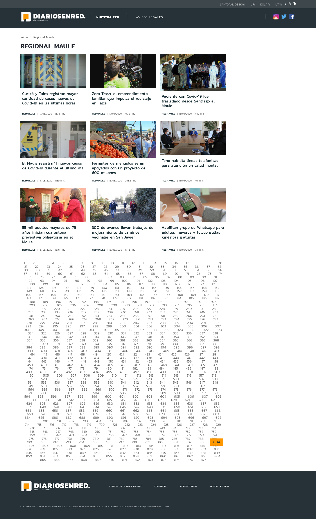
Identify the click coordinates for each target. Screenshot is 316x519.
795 (94, 442)
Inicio (24, 37)
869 (98, 459)
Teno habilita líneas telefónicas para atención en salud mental (190, 163)
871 (124, 459)
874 (163, 459)
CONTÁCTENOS (188, 486)
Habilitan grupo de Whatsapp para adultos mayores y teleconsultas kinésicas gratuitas (193, 232)
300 (123, 326)
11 (123, 263)
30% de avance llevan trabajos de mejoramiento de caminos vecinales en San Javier (122, 232)
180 (128, 298)
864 (217, 456)
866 (57, 459)
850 (29, 456)
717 (64, 424)
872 (137, 459)
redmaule (29, 113)
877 (203, 459)
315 (116, 329)
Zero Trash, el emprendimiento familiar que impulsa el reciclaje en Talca (121, 98)
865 (43, 459)
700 (45, 421)
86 (157, 277)
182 (153, 298)
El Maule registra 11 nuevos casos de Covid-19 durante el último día (53, 165)
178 (103, 298)
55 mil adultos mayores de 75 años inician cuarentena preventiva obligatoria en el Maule (49, 235)
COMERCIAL (161, 486)
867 (70, 459)
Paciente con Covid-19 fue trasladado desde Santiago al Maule (188, 101)
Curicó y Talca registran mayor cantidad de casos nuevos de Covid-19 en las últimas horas (50, 98)
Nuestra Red (107, 17)
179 (115, 298)
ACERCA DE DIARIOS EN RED (125, 486)
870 (111, 459)
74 (221, 273)
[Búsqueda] (255, 17)
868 (84, 459)
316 (129, 329)
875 (177, 459)
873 (150, 459)
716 (52, 424)
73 (209, 273)
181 (141, 298)
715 (39, 424)
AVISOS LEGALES (149, 17)
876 (190, 459)
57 (25, 273)
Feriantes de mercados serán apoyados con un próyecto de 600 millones (118, 168)
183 (165, 298)
